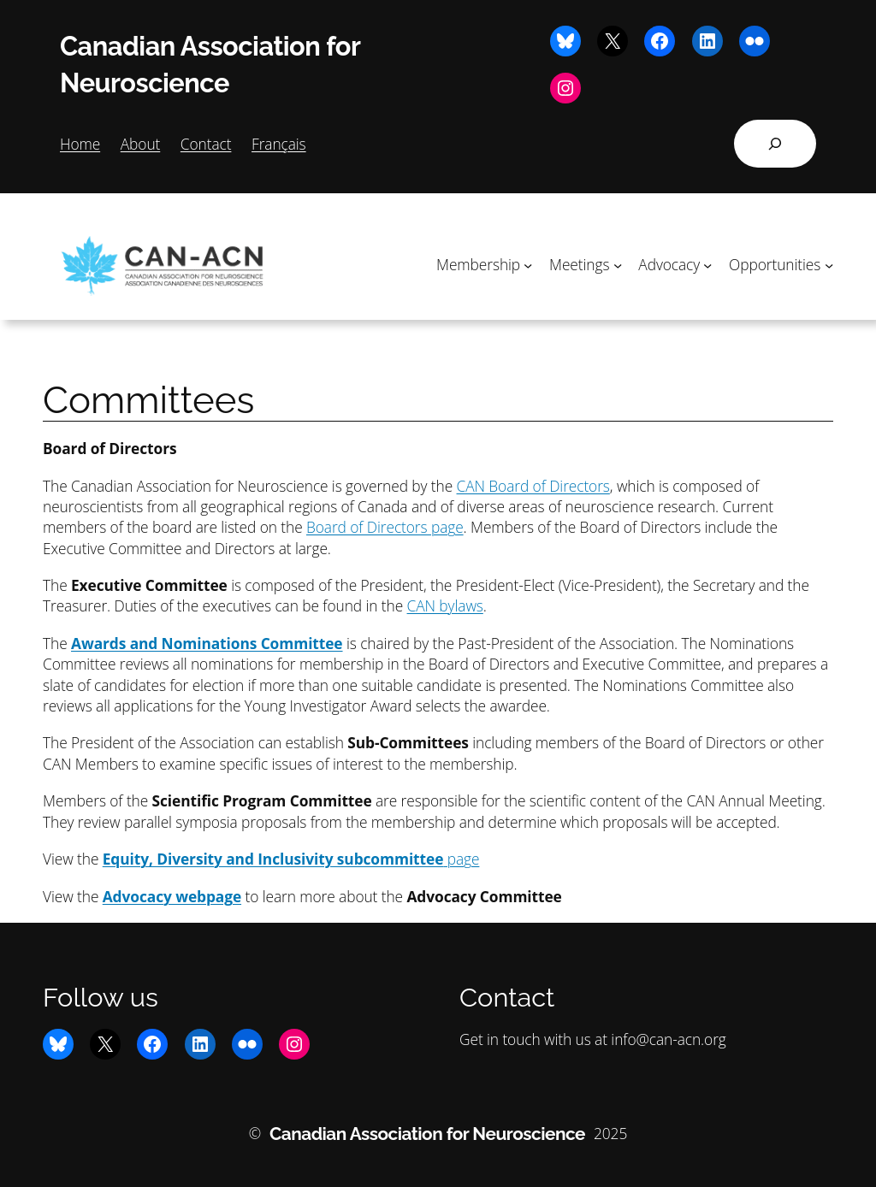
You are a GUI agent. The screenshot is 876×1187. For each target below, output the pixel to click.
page (291, 858)
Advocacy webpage (172, 896)
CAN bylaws (445, 605)
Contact (206, 143)
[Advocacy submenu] (707, 264)
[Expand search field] (775, 144)
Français (279, 143)
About (141, 143)
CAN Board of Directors (533, 485)
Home (80, 143)
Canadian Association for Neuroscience (427, 1133)
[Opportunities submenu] (829, 264)
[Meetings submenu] (617, 264)
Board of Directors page (385, 527)
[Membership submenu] (528, 264)
